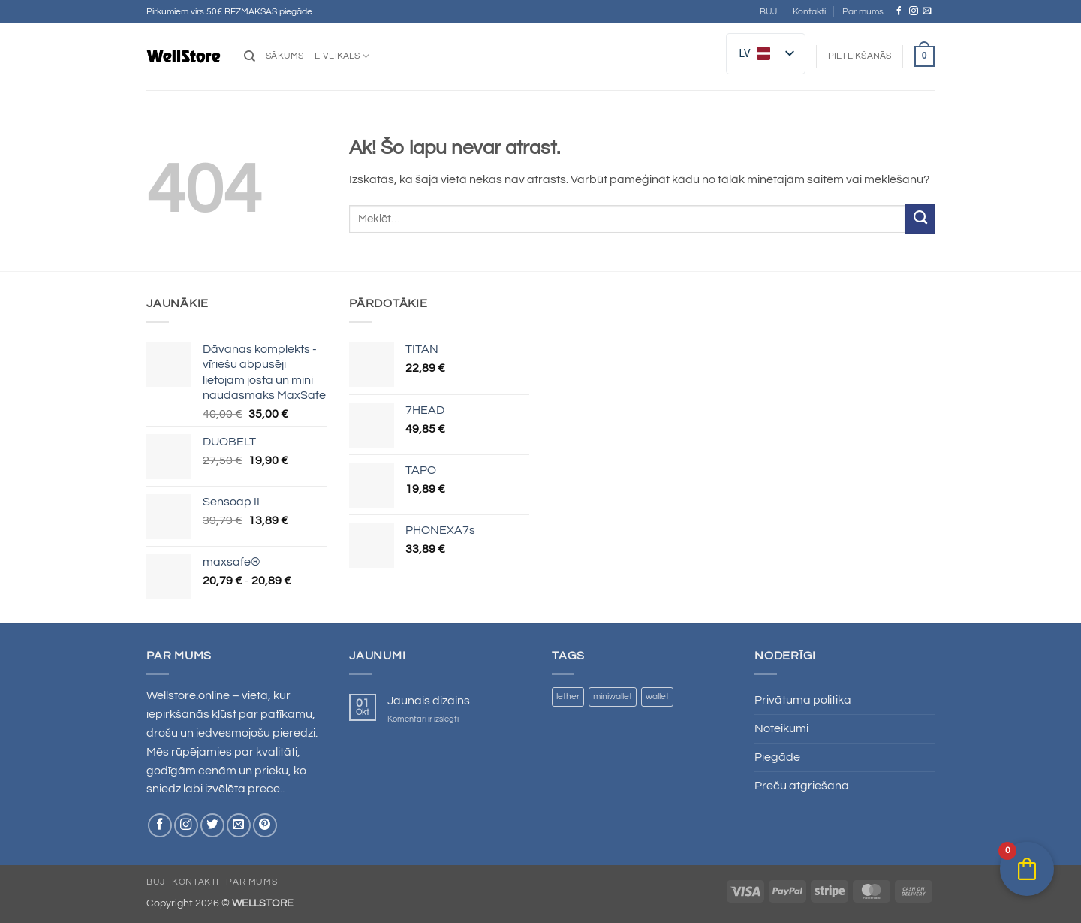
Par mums (863, 12)
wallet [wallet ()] (657, 696)
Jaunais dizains (428, 701)
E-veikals (342, 56)
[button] (860, 56)
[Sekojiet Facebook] (899, 11)
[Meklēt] (249, 56)
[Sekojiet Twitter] (212, 825)
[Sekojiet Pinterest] (265, 825)
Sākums (285, 56)
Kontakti (809, 12)
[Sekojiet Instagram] (913, 11)
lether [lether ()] (568, 696)
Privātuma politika (802, 700)
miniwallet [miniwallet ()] (612, 696)
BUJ (768, 12)
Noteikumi (781, 728)
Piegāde (777, 757)
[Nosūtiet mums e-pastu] (927, 11)
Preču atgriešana (801, 786)
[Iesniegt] (920, 218)
